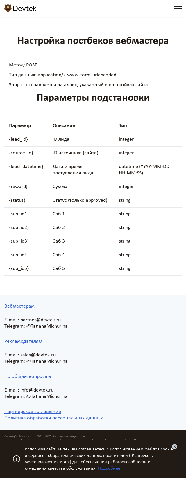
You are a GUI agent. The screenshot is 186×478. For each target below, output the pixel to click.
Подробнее (109, 468)
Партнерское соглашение (32, 411)
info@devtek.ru (36, 390)
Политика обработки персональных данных (53, 418)
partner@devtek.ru (40, 320)
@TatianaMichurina (47, 326)
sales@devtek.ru (38, 355)
